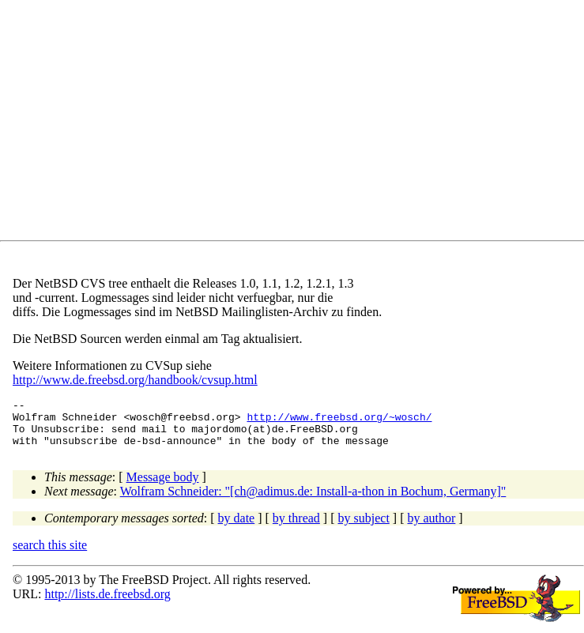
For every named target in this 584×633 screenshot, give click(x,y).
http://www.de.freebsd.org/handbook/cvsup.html (135, 379)
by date (236, 527)
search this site (50, 554)
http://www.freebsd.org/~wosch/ (339, 421)
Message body (162, 486)
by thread (296, 527)
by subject (364, 527)
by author (431, 527)
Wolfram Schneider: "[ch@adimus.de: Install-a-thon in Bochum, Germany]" (313, 500)
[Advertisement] (298, 123)
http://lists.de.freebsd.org (107, 603)
